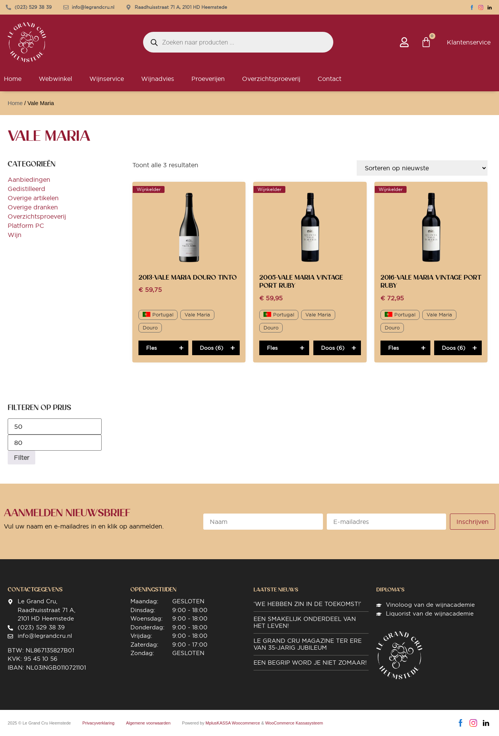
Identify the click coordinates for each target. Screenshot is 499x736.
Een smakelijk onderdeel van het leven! (305, 622)
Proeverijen (208, 78)
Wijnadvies (157, 78)
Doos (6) (211, 347)
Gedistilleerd (26, 189)
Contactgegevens (35, 589)
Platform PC (26, 225)
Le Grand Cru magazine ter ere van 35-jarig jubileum (308, 644)
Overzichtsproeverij (271, 78)
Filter (21, 457)
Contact (329, 78)
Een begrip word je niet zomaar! (310, 662)
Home (15, 103)
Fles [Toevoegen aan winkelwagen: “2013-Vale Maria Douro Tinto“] (151, 347)
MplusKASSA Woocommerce (233, 723)
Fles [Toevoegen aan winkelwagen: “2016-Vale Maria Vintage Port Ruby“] (393, 347)
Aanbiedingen (29, 179)
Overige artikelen (33, 198)
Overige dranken (33, 207)
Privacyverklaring (98, 723)
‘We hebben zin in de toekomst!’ (307, 604)
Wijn (14, 235)
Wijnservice (106, 78)
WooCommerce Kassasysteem (294, 723)
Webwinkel (55, 78)
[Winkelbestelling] (422, 168)
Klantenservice (469, 42)
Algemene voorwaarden (148, 723)
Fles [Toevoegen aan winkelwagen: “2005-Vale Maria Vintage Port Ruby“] (272, 347)
